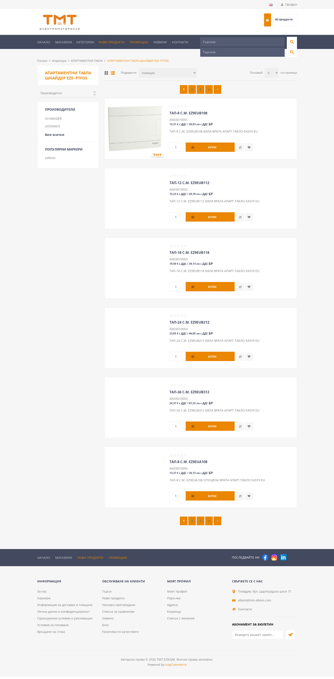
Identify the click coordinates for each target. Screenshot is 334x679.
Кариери (43, 601)
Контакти (180, 42)
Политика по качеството (120, 634)
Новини (160, 42)
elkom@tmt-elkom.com (254, 603)
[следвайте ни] (283, 550)
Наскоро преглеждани (118, 607)
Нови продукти (111, 42)
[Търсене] (242, 42)
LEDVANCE (52, 119)
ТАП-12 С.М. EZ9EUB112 (189, 175)
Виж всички (54, 127)
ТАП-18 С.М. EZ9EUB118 (189, 245)
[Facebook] (265, 550)
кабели (50, 151)
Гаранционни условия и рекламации (64, 621)
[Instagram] (274, 550)
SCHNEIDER (53, 111)
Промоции (139, 42)
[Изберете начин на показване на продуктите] (168, 66)
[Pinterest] (292, 550)
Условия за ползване (53, 628)
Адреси (172, 607)
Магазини (63, 42)
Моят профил (177, 594)
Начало (43, 42)
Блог (105, 628)
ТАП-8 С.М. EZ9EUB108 (188, 106)
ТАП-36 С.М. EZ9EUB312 (189, 384)
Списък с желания (180, 621)
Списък (113, 66)
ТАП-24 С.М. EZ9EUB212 (189, 315)
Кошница (174, 614)
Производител (51, 86)
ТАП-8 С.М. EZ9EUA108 (188, 454)
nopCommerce (176, 667)
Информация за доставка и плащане (64, 607)
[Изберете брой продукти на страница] (272, 66)
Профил (291, 4)
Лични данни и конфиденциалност (63, 614)
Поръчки (174, 601)
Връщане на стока (51, 634)
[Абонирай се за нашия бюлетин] (258, 637)
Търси (106, 594)
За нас (42, 594)
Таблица (106, 66)
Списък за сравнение (118, 614)
